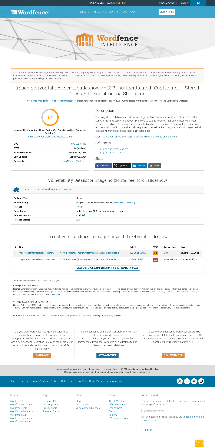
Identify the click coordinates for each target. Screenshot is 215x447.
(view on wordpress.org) (124, 202)
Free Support (50, 408)
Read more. (56, 294)
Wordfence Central (20, 421)
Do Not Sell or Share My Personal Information (98, 381)
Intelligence (99, 12)
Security (113, 414)
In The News (82, 404)
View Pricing (167, 12)
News (124, 12)
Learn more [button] (42, 355)
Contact (113, 411)
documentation (49, 75)
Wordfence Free (18, 401)
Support (113, 12)
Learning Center (51, 404)
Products (83, 12)
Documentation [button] (173, 355)
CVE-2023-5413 (78, 144)
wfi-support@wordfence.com (72, 315)
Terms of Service (20, 381)
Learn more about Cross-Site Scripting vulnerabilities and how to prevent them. (136, 136)
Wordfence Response (21, 411)
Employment (115, 408)
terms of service (191, 416)
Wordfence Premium (21, 404)
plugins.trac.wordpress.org (114, 149)
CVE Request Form (119, 418)
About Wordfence (118, 401)
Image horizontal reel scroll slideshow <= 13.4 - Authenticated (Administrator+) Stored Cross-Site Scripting (69, 253)
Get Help (121, 3)
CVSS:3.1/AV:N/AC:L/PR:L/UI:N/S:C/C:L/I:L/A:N (50, 137)
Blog (78, 401)
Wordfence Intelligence (22, 418)
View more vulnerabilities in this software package (107, 268)
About (133, 12)
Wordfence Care (18, 408)
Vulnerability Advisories (88, 408)
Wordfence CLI (18, 414)
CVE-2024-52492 (137, 253)
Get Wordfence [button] (107, 355)
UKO (166, 253)
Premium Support (52, 411)
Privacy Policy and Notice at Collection (51, 381)
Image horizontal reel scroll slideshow (47, 189)
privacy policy (149, 420)
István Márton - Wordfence (73, 161)
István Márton (170, 259)
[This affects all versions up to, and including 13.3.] (84, 215)
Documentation (51, 401)
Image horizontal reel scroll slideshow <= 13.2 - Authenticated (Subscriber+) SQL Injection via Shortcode (67, 259)
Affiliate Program (117, 404)
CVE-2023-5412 (136, 259)
